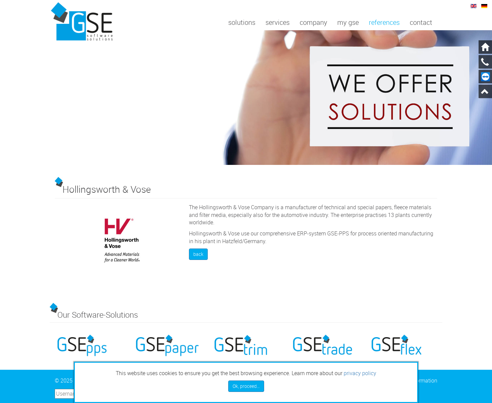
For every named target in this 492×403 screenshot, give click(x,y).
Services (277, 22)
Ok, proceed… (246, 386)
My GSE (348, 22)
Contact (421, 22)
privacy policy (360, 373)
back (198, 254)
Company (313, 22)
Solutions (241, 22)
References (384, 22)
